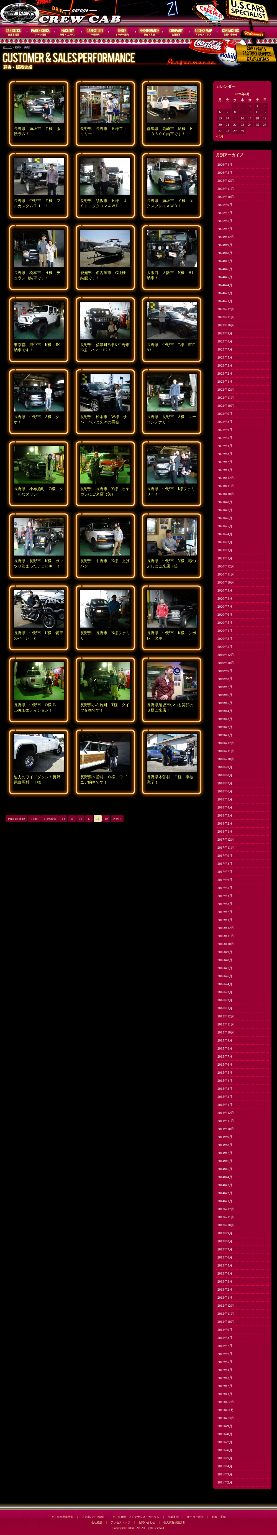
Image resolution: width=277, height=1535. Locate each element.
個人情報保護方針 (174, 1522)
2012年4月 (224, 1370)
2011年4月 (224, 1466)
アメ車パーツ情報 (93, 1516)
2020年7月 (224, 606)
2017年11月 (225, 848)
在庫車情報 (13, 32)
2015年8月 (224, 1048)
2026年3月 (224, 173)
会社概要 (176, 32)
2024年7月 (224, 261)
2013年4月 (224, 1273)
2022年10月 (225, 406)
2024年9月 (224, 245)
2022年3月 (224, 454)
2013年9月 (224, 1233)
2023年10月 (225, 325)
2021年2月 (224, 550)
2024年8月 (224, 253)
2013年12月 (225, 1209)
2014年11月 (225, 1121)
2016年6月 (224, 976)
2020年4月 (224, 631)
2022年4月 (224, 446)
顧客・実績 (149, 32)
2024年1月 (224, 301)
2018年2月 (224, 823)
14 (63, 818)
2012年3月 (224, 1378)
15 (71, 818)
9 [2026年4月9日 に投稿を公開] (242, 112)
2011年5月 (224, 1458)
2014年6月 (224, 1161)
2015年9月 (224, 1040)
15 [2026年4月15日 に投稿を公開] (235, 118)
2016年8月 (224, 960)
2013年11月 (225, 1217)
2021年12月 (225, 478)
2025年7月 (224, 213)
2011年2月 (224, 1482)
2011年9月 (224, 1426)
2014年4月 (224, 1177)
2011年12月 (225, 1402)
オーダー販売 (122, 32)
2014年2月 (224, 1193)
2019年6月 (224, 695)
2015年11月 (225, 1024)
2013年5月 (224, 1265)
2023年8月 (224, 341)
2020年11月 (225, 574)
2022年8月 (224, 422)
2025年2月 (224, 229)
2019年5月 (224, 703)
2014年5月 (224, 1169)
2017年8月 (224, 864)
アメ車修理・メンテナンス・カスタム (135, 1516)
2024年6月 (224, 269)
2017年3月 (224, 904)
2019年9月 (224, 671)
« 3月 (220, 136)
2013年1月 (224, 1297)
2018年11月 (225, 751)
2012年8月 (224, 1338)
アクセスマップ (203, 32)
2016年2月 (224, 1000)
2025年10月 (225, 197)
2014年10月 (225, 1129)
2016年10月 (225, 944)
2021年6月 (224, 518)
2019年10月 (225, 663)
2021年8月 (224, 502)
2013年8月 (224, 1241)
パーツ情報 (40, 32)
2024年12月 (225, 237)
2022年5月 (224, 438)
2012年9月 (224, 1330)
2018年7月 (224, 783)
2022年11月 (225, 398)
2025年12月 (225, 181)
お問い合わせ (230, 32)
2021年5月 (224, 526)
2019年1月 (224, 735)
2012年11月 (225, 1314)
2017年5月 (224, 888)
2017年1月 (224, 920)
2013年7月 (224, 1249)
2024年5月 (224, 277)
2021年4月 (224, 534)
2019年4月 (224, 711)
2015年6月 (224, 1064)
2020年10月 (225, 582)
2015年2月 (224, 1097)
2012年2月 (224, 1386)
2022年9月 (224, 414)
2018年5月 (224, 799)
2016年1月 (224, 1008)
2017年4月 (224, 896)
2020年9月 (224, 590)
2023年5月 (224, 357)
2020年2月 (224, 647)
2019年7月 (224, 687)
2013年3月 (224, 1281)
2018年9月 (224, 767)
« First (34, 818)
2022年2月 (224, 462)
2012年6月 (224, 1354)
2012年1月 (224, 1394)
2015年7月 (224, 1056)
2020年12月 (225, 566)
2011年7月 (224, 1442)
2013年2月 (224, 1289)
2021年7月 (224, 510)
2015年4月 (224, 1081)
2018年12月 (225, 743)
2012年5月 (224, 1362)
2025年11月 (225, 189)
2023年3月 (224, 365)
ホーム (7, 47)
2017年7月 (224, 872)
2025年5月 (224, 221)
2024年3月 (224, 293)
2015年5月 (224, 1072)
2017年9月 (224, 856)
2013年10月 (225, 1225)
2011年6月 (224, 1450)
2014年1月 (224, 1201)
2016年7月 (224, 968)
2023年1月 (224, 381)
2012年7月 (224, 1346)
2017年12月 (225, 839)
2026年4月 (224, 165)
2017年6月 (224, 880)
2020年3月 (224, 639)
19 (106, 818)
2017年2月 (224, 912)
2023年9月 (224, 333)
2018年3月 (224, 815)
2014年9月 (224, 1137)
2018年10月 (225, 759)
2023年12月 (225, 309)
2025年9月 (224, 205)
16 (80, 818)
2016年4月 (224, 984)
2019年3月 (224, 719)
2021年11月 (225, 486)
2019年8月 (224, 679)
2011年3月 (224, 1474)
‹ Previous (50, 818)
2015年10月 (225, 1032)
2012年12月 (225, 1306)
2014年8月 (224, 1145)
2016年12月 (225, 928)
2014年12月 (225, 1113)
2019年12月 (225, 655)
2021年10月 (225, 494)
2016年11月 (225, 936)
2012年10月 (225, 1322)
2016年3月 (224, 992)
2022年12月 (225, 390)
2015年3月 (224, 1089)
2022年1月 (224, 470)
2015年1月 (224, 1105)
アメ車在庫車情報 (62, 1516)
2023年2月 (224, 373)
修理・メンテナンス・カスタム (67, 32)
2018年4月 (224, 807)
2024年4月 (224, 285)
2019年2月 (224, 727)
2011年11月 (225, 1410)
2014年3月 (224, 1185)
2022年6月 (224, 430)
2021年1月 (224, 558)
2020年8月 (224, 598)
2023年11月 (225, 317)
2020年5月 (224, 623)
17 (89, 818)
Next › (117, 818)
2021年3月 (224, 542)
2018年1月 (224, 831)
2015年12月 (225, 1016)
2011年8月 (224, 1434)
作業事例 (95, 32)
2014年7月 (224, 1153)
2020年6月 (224, 614)
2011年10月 (225, 1418)
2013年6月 (224, 1257)
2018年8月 (224, 775)
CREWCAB (20, 13)
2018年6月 (224, 791)
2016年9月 (224, 952)
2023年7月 (224, 349)
